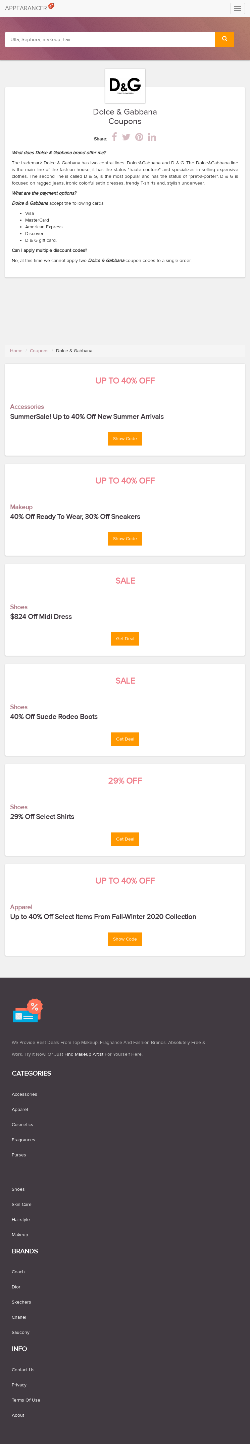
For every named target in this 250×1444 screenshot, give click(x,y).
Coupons (39, 351)
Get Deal (125, 639)
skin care (22, 1205)
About (18, 1415)
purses (19, 1155)
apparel (20, 1110)
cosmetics (22, 1125)
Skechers (21, 1302)
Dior (16, 1287)
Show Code (125, 439)
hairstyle (21, 1220)
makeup (20, 1235)
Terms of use (26, 1400)
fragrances (23, 1140)
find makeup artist (83, 1054)
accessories (24, 1094)
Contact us (23, 1370)
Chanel (19, 1317)
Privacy (19, 1385)
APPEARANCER (28, 7)
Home (16, 351)
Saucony (21, 1333)
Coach (18, 1272)
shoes (18, 1189)
